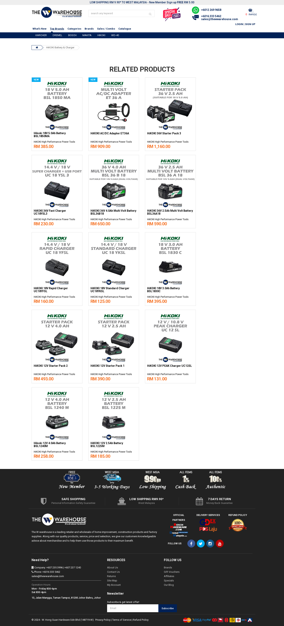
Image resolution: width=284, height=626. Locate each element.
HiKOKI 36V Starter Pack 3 (164, 133)
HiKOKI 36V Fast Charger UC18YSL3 (50, 212)
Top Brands (57, 28)
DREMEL (57, 35)
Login (239, 24)
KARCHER (41, 35)
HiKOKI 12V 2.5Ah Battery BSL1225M (107, 445)
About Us (112, 567)
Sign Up (250, 24)
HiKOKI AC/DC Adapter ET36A (110, 133)
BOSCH (72, 35)
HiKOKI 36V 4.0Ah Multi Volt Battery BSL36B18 (113, 212)
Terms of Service (121, 619)
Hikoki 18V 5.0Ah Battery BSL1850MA (50, 135)
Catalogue (124, 28)
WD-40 (115, 35)
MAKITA (87, 35)
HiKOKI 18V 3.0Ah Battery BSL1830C (163, 290)
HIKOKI (101, 35)
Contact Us (113, 571)
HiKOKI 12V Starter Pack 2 (51, 365)
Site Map (112, 580)
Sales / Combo (106, 28)
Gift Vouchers (171, 571)
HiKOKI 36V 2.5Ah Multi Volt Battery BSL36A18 (170, 212)
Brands (89, 28)
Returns (111, 576)
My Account (114, 584)
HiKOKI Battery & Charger (60, 47)
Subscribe (168, 608)
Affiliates (169, 576)
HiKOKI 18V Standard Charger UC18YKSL (110, 290)
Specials (169, 580)
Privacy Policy (102, 619)
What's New (40, 28)
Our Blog (169, 584)
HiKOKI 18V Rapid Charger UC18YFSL (51, 290)
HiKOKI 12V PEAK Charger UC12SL (169, 365)
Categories (74, 28)
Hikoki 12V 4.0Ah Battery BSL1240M (50, 445)
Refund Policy (141, 619)
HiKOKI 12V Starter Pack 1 (107, 365)
